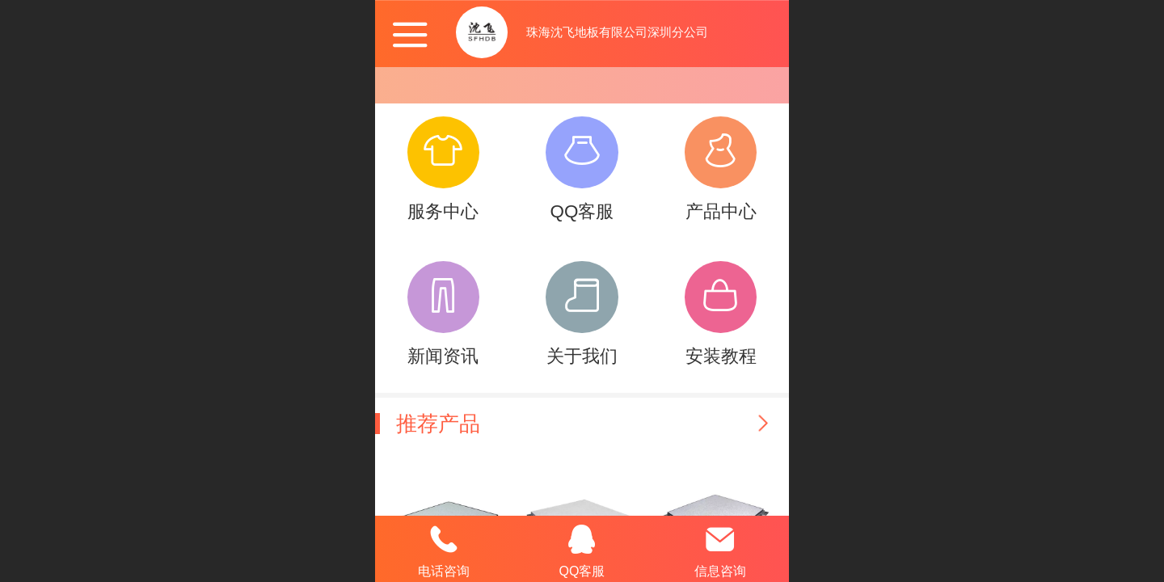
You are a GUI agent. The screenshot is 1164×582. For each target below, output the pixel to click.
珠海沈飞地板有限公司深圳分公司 (617, 32)
